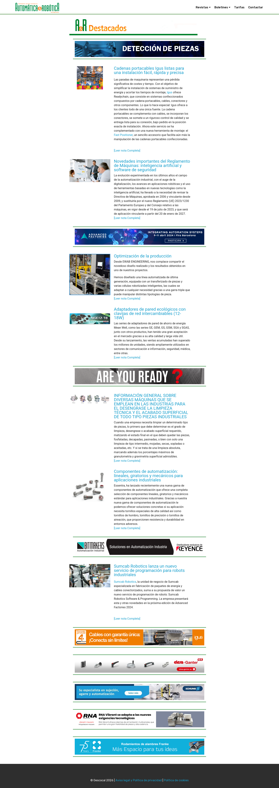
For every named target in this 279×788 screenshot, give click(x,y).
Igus (169, 92)
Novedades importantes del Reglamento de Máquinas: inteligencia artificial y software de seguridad (152, 165)
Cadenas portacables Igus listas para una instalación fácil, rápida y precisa (149, 70)
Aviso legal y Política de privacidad (138, 780)
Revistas (202, 7)
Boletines (221, 7)
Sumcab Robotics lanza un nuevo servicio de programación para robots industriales (149, 570)
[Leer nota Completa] (127, 150)
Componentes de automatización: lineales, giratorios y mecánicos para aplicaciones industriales (148, 475)
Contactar (255, 7)
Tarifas (239, 7)
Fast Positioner (123, 135)
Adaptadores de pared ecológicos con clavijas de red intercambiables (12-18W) (150, 313)
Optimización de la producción (143, 256)
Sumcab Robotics (125, 581)
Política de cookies (176, 780)
